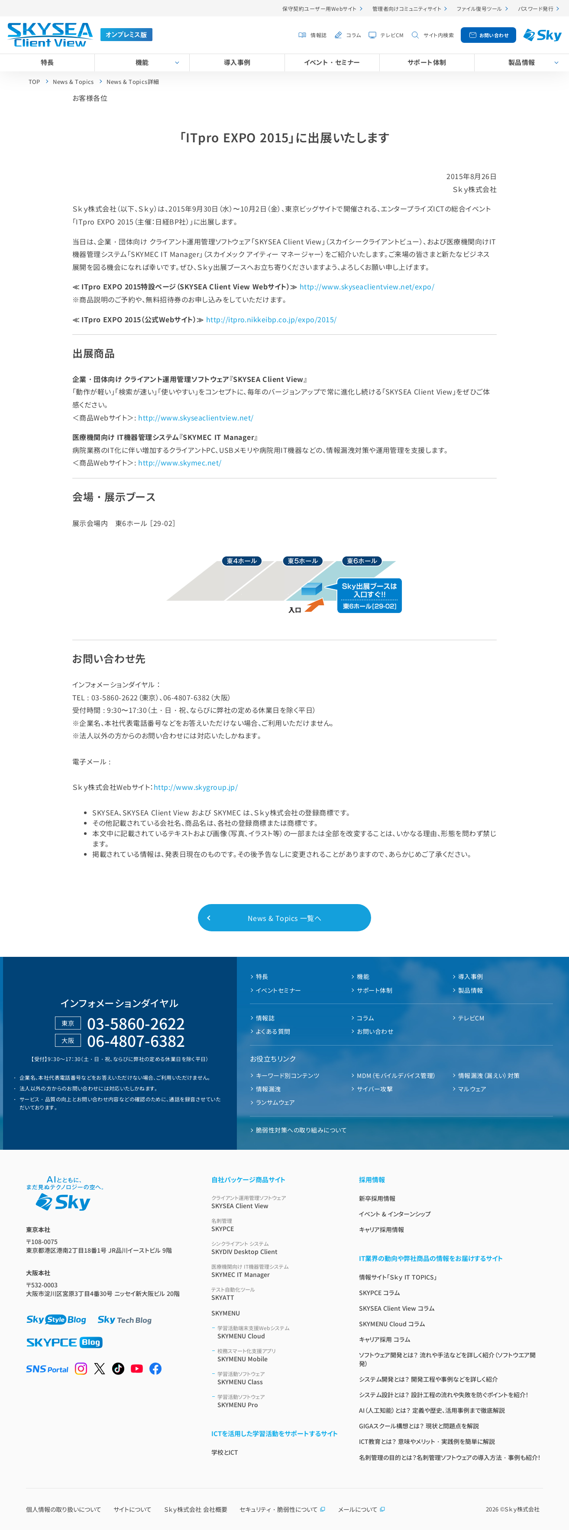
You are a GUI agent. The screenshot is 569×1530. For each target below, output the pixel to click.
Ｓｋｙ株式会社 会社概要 (195, 1509)
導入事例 (237, 62)
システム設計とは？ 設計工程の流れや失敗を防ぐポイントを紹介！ (444, 1394)
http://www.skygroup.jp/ (196, 787)
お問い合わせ (494, 35)
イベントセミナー (278, 990)
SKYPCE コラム (379, 1292)
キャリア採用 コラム (384, 1339)
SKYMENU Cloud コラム (392, 1323)
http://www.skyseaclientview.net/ (195, 417)
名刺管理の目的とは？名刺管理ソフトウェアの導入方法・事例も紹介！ (450, 1457)
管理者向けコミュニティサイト (407, 8)
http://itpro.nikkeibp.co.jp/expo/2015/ (271, 319)
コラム (353, 34)
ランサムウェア (275, 1102)
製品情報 (470, 990)
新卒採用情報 (377, 1198)
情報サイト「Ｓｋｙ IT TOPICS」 (398, 1277)
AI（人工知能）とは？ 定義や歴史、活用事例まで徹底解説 (432, 1410)
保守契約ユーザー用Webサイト (319, 8)
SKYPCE (274, 1225)
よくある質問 (273, 1031)
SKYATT (274, 1294)
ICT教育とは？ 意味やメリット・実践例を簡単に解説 (427, 1441)
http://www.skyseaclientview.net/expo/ (367, 286)
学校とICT (224, 1452)
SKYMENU (225, 1313)
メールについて (361, 1509)
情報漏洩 (268, 1088)
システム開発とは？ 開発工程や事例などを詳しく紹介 (428, 1379)
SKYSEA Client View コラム (396, 1308)
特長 (47, 62)
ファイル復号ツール (479, 8)
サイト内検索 (439, 34)
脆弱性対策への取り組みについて (301, 1130)
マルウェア (472, 1088)
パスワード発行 (535, 8)
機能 (142, 62)
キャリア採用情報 (381, 1229)
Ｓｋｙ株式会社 (522, 1509)
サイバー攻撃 (375, 1088)
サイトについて (132, 1509)
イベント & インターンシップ (395, 1213)
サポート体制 (426, 62)
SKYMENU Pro (277, 1401)
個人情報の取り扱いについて (63, 1509)
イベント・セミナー (332, 62)
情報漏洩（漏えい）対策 (489, 1075)
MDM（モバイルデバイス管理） (396, 1075)
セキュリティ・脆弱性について (282, 1509)
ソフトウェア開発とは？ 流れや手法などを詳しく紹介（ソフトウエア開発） (447, 1359)
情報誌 (318, 34)
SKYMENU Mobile (277, 1355)
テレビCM (392, 34)
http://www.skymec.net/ (180, 462)
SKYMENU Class (277, 1378)
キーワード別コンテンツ (287, 1075)
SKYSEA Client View (274, 1202)
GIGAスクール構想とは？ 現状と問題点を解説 (419, 1425)
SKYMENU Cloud (277, 1332)
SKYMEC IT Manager (274, 1271)
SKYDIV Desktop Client (274, 1248)
